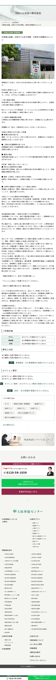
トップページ (6, 22)
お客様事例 (15, 22)
